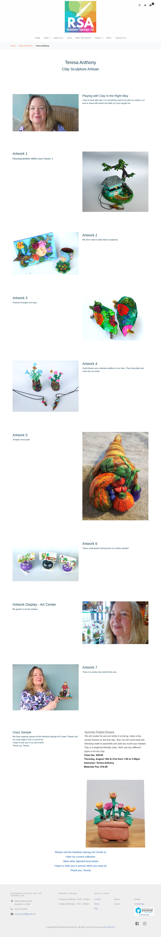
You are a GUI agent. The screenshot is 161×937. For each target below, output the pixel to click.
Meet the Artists (83, 38)
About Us (58, 38)
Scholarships (139, 904)
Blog (69, 38)
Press (109, 38)
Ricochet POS (109, 927)
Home (37, 38)
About (96, 904)
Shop (46, 38)
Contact (97, 899)
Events (98, 38)
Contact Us (120, 38)
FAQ (96, 908)
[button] (145, 5)
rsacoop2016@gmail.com (25, 914)
